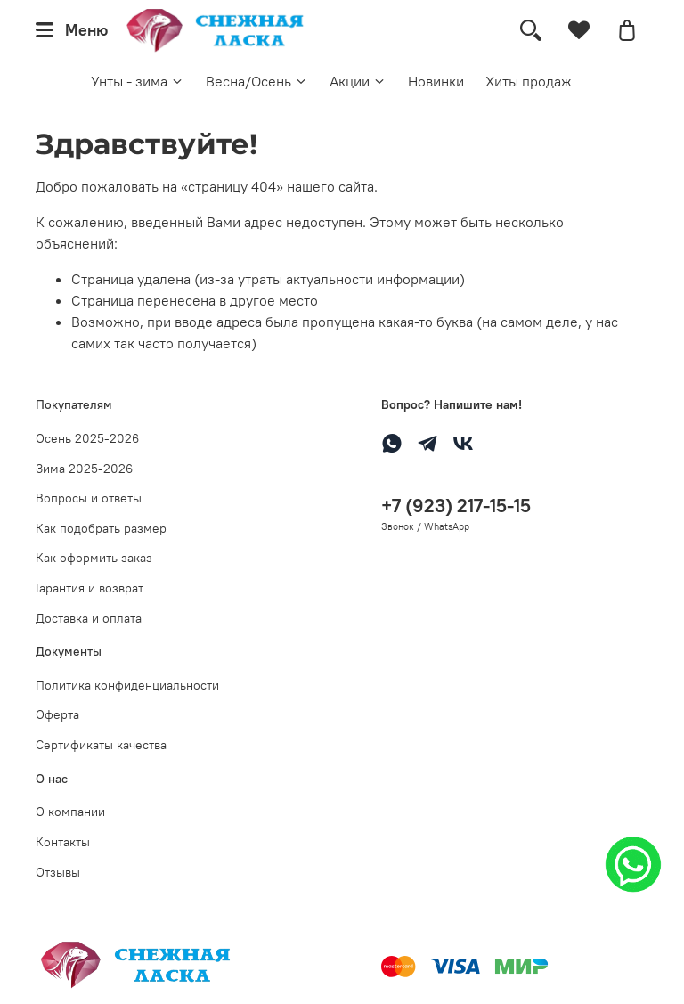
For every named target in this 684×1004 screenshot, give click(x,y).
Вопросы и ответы (89, 498)
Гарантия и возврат (89, 588)
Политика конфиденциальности (127, 685)
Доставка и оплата (89, 618)
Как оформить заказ (94, 558)
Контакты (63, 842)
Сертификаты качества (101, 745)
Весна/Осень (257, 81)
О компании (70, 812)
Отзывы (58, 872)
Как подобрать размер (101, 528)
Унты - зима (137, 81)
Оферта (57, 714)
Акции (358, 81)
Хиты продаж (528, 81)
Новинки (436, 81)
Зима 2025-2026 (84, 469)
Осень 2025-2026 (87, 438)
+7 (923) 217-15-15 (456, 506)
